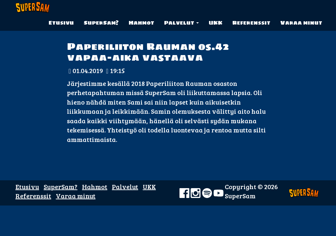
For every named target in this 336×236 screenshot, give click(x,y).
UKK (215, 22)
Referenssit (251, 22)
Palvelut (181, 22)
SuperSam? (101, 22)
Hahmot (141, 22)
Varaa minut (301, 22)
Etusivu (61, 22)
